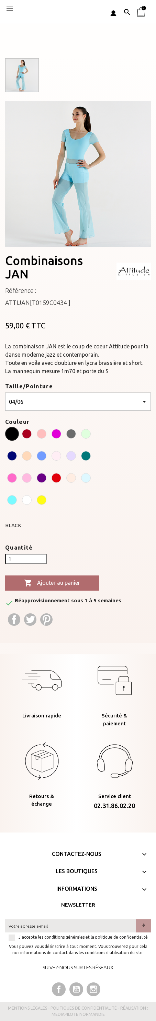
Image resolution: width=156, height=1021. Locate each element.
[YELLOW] (41, 501)
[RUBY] (56, 479)
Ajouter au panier (52, 583)
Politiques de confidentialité (84, 1008)
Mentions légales (27, 1008)
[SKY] (86, 479)
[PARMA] (71, 457)
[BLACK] (12, 435)
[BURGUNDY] (27, 435)
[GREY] (71, 435)
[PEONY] (12, 479)
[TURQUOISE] (12, 501)
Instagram (93, 989)
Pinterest (46, 619)
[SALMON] (71, 479)
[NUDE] (27, 457)
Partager (14, 619)
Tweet (30, 619)
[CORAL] (41, 435)
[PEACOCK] (86, 457)
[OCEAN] (41, 457)
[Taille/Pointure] (78, 401)
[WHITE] (27, 501)
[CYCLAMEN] (56, 435)
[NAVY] (12, 457)
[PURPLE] (41, 479)
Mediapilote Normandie (78, 1014)
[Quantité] (26, 559)
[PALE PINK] (56, 457)
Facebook (58, 989)
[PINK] (27, 479)
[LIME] (86, 435)
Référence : (20, 290)
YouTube (76, 989)
